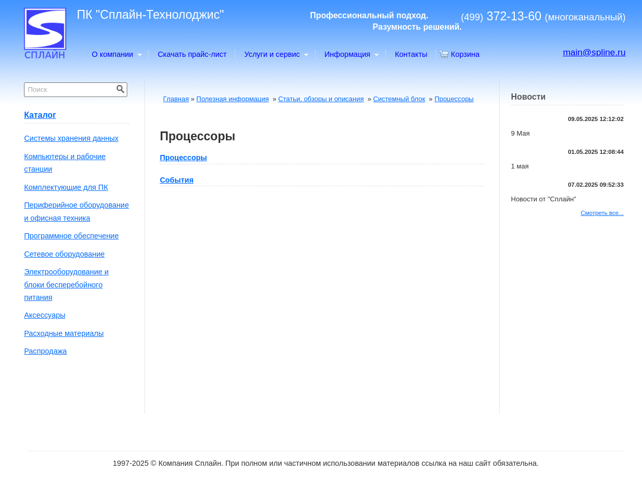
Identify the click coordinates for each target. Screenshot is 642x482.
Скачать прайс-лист (192, 54)
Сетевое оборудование (64, 254)
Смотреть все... (602, 213)
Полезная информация (233, 99)
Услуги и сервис (276, 54)
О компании (116, 54)
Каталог (40, 115)
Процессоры (454, 99)
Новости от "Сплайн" (543, 199)
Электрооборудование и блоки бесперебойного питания (66, 285)
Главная (176, 99)
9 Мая (520, 133)
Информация (351, 54)
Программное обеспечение (71, 236)
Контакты (411, 54)
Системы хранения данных (71, 138)
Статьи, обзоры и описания (321, 99)
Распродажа (45, 351)
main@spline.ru (594, 52)
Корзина (465, 54)
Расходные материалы (64, 333)
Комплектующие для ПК (66, 187)
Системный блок (399, 99)
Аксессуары (44, 315)
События (176, 180)
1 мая (520, 166)
